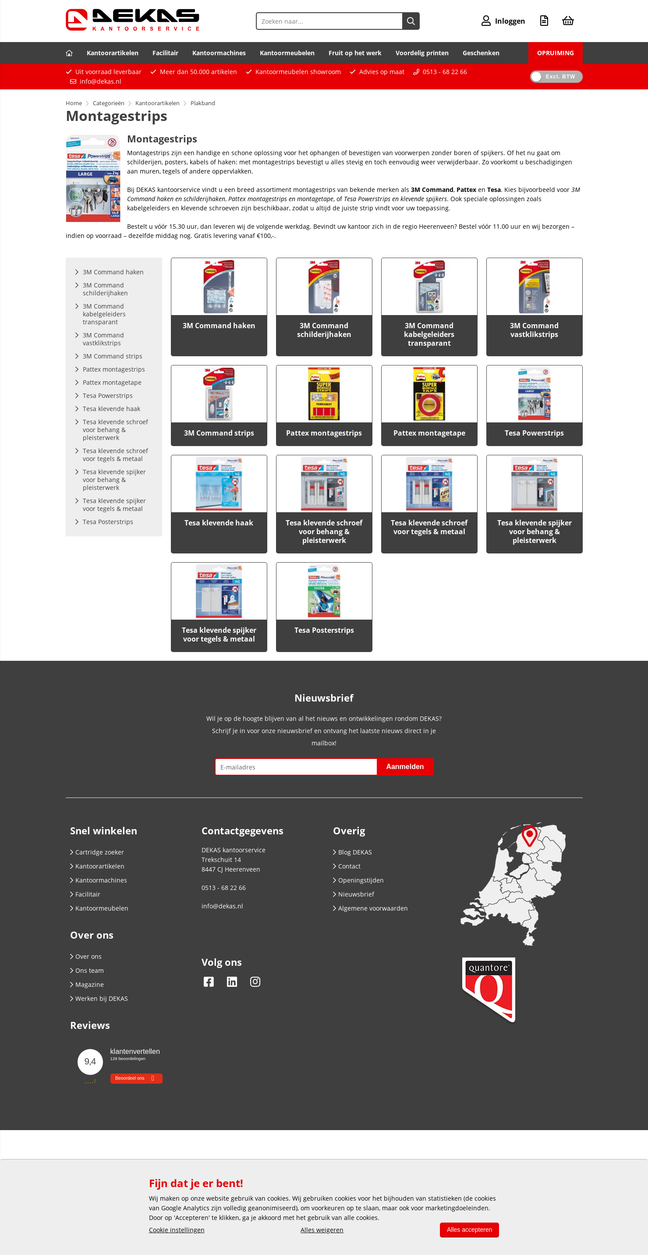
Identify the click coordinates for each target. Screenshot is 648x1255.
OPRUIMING (555, 53)
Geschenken (481, 53)
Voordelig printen (422, 53)
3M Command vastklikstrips (534, 330)
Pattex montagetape (429, 433)
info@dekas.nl (100, 81)
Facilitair (165, 53)
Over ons (86, 956)
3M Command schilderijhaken (324, 330)
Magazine (87, 984)
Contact (347, 866)
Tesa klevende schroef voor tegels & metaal (429, 527)
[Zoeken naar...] (411, 21)
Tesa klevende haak (218, 523)
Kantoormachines (219, 53)
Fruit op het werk (355, 53)
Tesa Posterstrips (324, 630)
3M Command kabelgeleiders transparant (429, 334)
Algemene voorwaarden (370, 908)
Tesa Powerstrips (534, 433)
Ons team (87, 970)
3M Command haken (219, 325)
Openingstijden (358, 880)
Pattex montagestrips (324, 433)
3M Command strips (219, 433)
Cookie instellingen (177, 1230)
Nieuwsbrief (353, 894)
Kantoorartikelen (112, 53)
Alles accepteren (469, 1229)
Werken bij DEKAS (99, 998)
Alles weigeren (322, 1230)
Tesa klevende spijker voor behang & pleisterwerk (534, 531)
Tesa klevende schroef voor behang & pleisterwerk (324, 531)
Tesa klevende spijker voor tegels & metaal (219, 634)
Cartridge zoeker (97, 852)
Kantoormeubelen (287, 53)
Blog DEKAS (352, 852)
